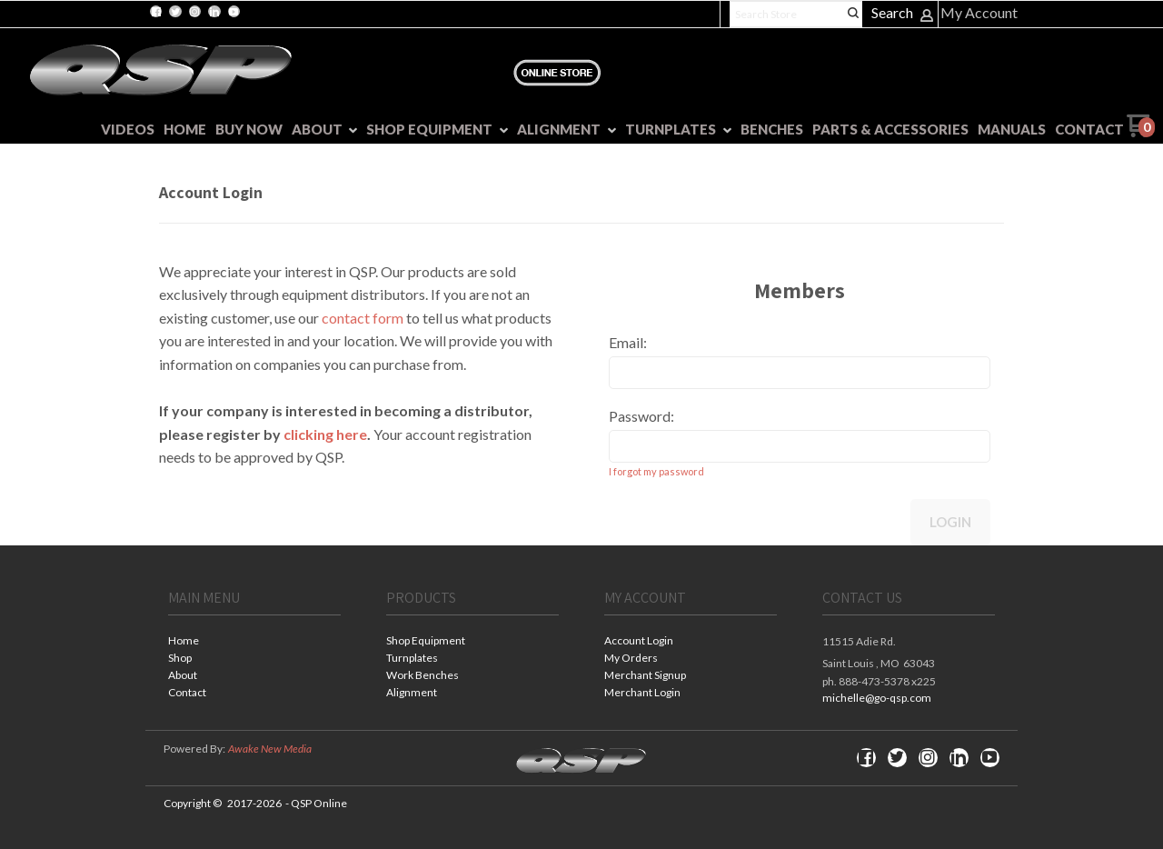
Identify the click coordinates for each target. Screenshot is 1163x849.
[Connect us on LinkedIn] (214, 11)
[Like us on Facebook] (156, 11)
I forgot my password (656, 471)
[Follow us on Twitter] (175, 11)
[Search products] (796, 14)
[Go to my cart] (1141, 132)
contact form (362, 317)
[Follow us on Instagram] (194, 11)
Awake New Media (270, 748)
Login (950, 522)
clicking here (325, 434)
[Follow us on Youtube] (233, 11)
